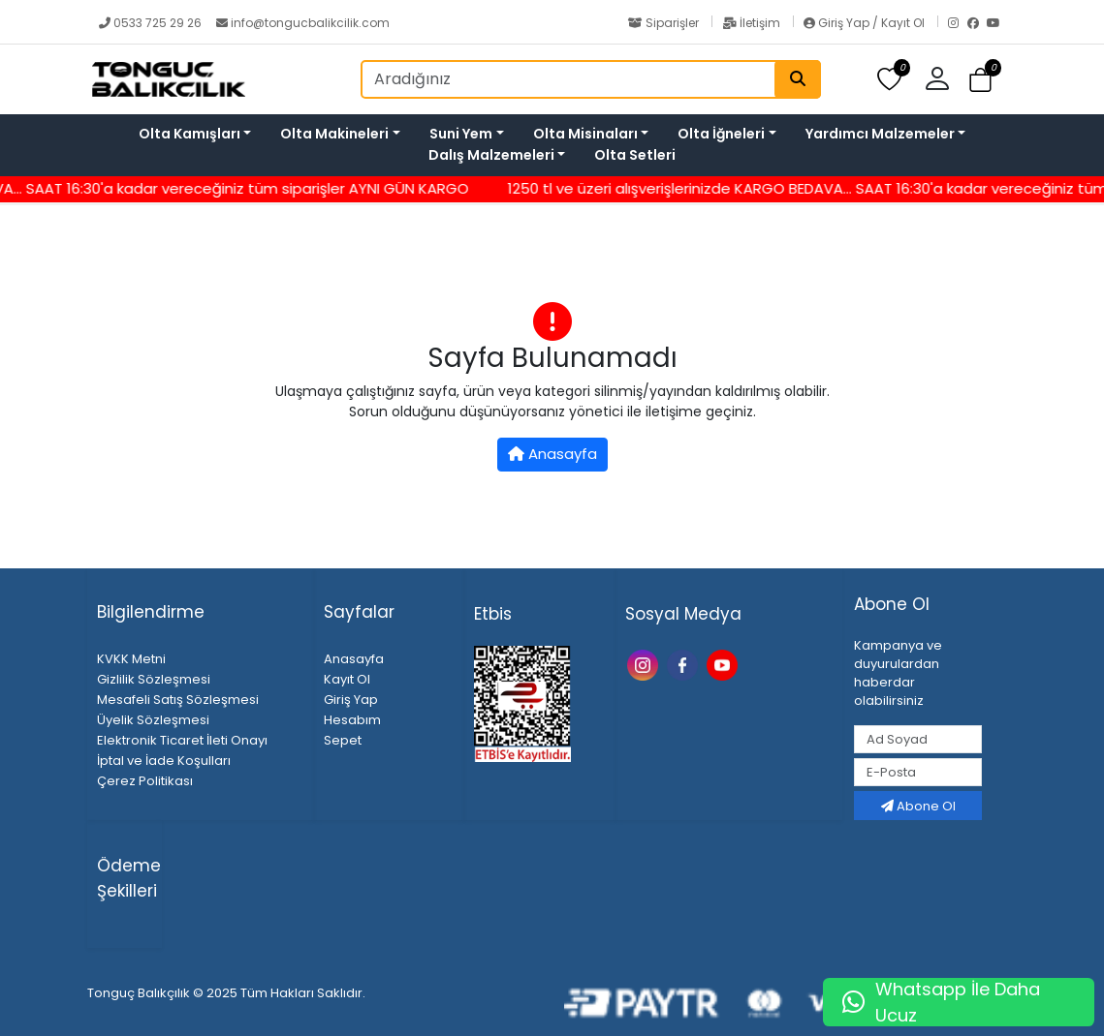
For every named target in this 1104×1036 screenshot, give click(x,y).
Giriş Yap (351, 699)
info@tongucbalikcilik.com (303, 23)
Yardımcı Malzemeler (880, 133)
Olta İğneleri (721, 133)
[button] (944, 79)
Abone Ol (918, 806)
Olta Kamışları (189, 133)
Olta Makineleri (334, 133)
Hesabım (352, 720)
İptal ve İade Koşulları (164, 760)
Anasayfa (552, 453)
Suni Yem (460, 133)
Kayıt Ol (347, 679)
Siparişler (665, 23)
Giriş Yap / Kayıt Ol (866, 23)
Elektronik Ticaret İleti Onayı (182, 740)
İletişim (752, 23)
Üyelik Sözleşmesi (153, 720)
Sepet (343, 740)
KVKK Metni (131, 659)
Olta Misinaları (585, 133)
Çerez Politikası (145, 781)
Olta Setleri (635, 155)
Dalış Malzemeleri (491, 155)
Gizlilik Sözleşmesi (153, 679)
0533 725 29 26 (152, 23)
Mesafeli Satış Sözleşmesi (178, 699)
